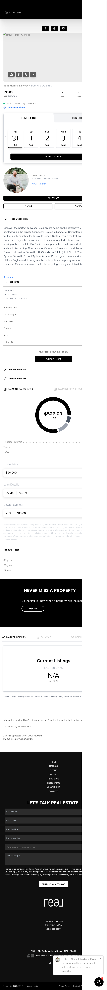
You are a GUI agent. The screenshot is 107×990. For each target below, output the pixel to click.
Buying (53, 770)
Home (53, 762)
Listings (53, 766)
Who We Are (53, 787)
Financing (53, 779)
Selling (53, 774)
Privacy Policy (78, 874)
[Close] (100, 958)
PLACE (73, 951)
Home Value (53, 783)
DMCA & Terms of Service (83, 986)
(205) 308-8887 (53, 929)
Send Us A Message (53, 884)
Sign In (96, 3)
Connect (53, 791)
